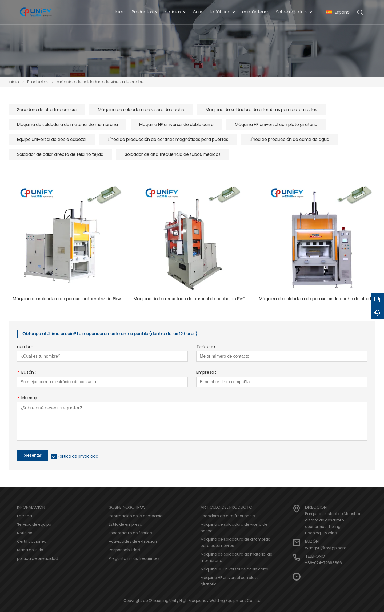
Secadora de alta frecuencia (47, 110)
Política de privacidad (78, 456)
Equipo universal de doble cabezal (51, 139)
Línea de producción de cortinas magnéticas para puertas (168, 139)
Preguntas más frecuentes (134, 558)
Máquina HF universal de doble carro (176, 124)
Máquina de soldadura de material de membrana (67, 124)
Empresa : (206, 372)
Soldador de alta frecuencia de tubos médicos (173, 154)
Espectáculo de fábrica (130, 533)
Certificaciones (31, 541)
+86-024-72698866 (323, 562)
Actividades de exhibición (133, 541)
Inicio (14, 82)
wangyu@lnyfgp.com (325, 547)
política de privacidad (37, 558)
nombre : (26, 347)
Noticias (24, 533)
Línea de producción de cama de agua (289, 139)
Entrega (24, 516)
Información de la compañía (136, 516)
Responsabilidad (124, 550)
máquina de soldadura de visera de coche (100, 82)
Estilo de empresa (125, 524)
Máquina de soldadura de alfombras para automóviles (261, 110)
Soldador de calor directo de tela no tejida (60, 154)
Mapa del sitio (30, 550)
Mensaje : (28, 398)
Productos (38, 82)
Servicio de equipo (34, 524)
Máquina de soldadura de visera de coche (141, 110)
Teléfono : (206, 347)
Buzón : (26, 372)
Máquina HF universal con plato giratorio (276, 124)
